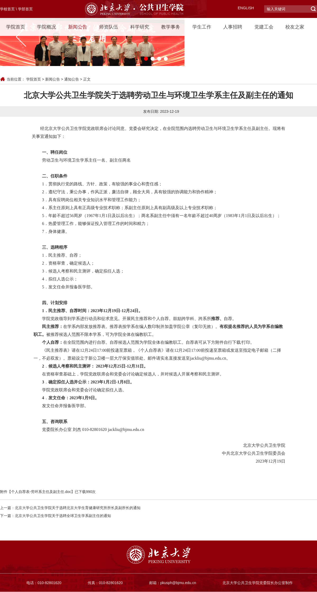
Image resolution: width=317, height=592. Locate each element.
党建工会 (263, 27)
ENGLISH (246, 8)
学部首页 (25, 9)
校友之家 (294, 27)
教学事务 (170, 27)
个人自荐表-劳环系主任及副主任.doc (41, 492)
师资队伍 (108, 27)
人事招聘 (232, 27)
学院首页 (15, 27)
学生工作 (201, 27)
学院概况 (46, 27)
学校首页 (7, 9)
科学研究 (139, 27)
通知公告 (71, 79)
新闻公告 (77, 27)
